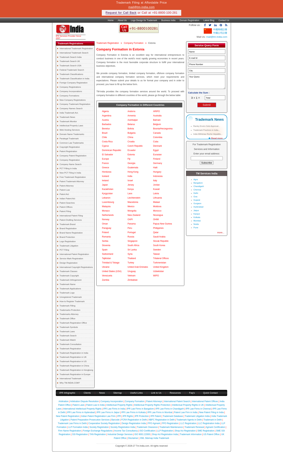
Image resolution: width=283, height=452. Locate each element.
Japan (105, 185)
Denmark (157, 146)
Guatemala (133, 167)
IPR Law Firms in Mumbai (159, 412)
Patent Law (65, 190)
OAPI (130, 219)
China (130, 137)
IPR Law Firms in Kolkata (133, 412)
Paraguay (106, 228)
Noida (196, 224)
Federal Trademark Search (72, 70)
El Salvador (107, 154)
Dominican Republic (111, 150)
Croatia (131, 141)
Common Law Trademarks (72, 143)
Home (111, 20)
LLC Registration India (209, 423)
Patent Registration (68, 151)
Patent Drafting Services (71, 220)
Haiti (155, 167)
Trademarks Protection (70, 310)
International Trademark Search (74, 53)
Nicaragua (158, 215)
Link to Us (156, 392)
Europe (105, 159)
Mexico (131, 206)
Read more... (216, 138)
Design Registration (68, 263)
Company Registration (70, 160)
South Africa (133, 245)
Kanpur (196, 214)
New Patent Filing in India (211, 412)
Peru (130, 228)
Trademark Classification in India (74, 78)
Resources (175, 392)
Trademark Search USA (70, 65)
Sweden (157, 249)
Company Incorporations (71, 91)
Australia (157, 115)
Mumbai (197, 221)
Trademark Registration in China (74, 366)
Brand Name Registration (71, 233)
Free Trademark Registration (73, 177)
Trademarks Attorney (69, 314)
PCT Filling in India (68, 168)
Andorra (131, 111)
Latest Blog (208, 20)
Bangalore (198, 183)
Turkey (131, 262)
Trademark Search (68, 336)
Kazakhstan (107, 189)
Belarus (131, 124)
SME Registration (205, 430)
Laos (130, 193)
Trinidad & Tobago (110, 262)
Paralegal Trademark (69, 138)
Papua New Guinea (162, 223)
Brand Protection (67, 237)
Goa (195, 196)
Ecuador (132, 150)
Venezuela (107, 275)
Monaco (106, 211)
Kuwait (156, 189)
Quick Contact (210, 392)
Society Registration (99, 427)
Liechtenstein (134, 198)
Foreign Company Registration (73, 83)
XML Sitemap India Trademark (154, 438)
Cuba (155, 141)
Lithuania (157, 198)
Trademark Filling (67, 306)
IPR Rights (128, 416)
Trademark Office (67, 318)
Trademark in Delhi (212, 419)
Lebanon (106, 198)
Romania (106, 236)
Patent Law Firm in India (185, 412)
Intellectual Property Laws (71, 125)
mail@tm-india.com (141, 7)
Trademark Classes (68, 271)
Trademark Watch (68, 340)
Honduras (106, 172)
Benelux (106, 128)
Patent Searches (67, 203)
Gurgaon (197, 203)
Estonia (131, 154)
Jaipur (196, 210)
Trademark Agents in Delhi (189, 419)
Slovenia (106, 245)
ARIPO (156, 111)
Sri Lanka (132, 249)
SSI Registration (80, 434)
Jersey (131, 185)
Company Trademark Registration (75, 104)
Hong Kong (133, 172)
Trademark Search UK (70, 61)
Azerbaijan (133, 120)
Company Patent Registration (73, 156)
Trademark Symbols (69, 327)
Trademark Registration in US (73, 361)
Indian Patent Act (67, 198)
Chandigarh (198, 186)
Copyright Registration (70, 147)
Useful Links (136, 392)
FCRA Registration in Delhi (134, 419)
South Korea (159, 245)
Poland (105, 232)
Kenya (131, 189)
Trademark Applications (70, 289)
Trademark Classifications (71, 74)
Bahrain (156, 120)
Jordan (156, 185)
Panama (132, 223)
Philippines (158, 228)
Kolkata (196, 217)
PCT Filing (64, 250)
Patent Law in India (95, 405)
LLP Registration (165, 430)
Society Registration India (122, 427)
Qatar (155, 232)
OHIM (156, 219)
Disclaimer (133, 438)
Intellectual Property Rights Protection (152, 405)
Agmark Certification (215, 427)
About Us (122, 20)
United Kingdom (160, 267)
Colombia (157, 137)
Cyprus (105, 146)
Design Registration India (134, 423)
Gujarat (196, 200)
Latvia (156, 193)
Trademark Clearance (147, 427)
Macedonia (133, 202)
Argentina (106, 115)
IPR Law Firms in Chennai (198, 409)
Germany (157, 163)
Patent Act (64, 194)
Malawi (156, 202)
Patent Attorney (67, 186)
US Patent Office (211, 434)
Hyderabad (198, 207)
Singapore (133, 241)
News (102, 392)
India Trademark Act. (69, 113)
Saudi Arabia (159, 236)
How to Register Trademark (72, 301)
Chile (104, 137)
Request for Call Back (121, 12)
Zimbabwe (133, 280)
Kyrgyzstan (107, 193)
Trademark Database (173, 416)
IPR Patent (156, 416)
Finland (156, 159)
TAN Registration (98, 434)
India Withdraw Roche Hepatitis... (207, 134)
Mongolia (132, 211)
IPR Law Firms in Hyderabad (81, 412)
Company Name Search (71, 164)
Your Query (206, 82)
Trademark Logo (67, 293)
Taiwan (156, 254)
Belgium (157, 124)
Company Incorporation (112, 401)
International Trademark (70, 378)
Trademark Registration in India (74, 353)
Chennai (197, 190)
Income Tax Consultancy (126, 430)
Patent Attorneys (154, 401)
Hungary (157, 172)
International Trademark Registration (76, 48)
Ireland (105, 180)
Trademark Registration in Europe (75, 374)
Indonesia (157, 176)
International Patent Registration (74, 254)
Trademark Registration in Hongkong (76, 370)
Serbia (105, 241)
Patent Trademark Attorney (72, 181)
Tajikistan (106, 258)
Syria (130, 254)
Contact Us (224, 20)
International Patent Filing (71, 216)
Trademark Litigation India (197, 416)
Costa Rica (107, 141)
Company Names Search (71, 108)
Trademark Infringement (70, 280)
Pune (195, 227)
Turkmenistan (159, 262)
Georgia (131, 163)
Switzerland (107, 254)
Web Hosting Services (70, 130)
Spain (105, 249)
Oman (105, 223)
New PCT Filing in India (70, 173)
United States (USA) (111, 271)
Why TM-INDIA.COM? (70, 383)
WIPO (156, 275)
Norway (105, 219)
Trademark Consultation (70, 344)
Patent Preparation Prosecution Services (90, 419)
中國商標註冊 (220, 29)
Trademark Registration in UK (73, 357)
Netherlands (108, 215)
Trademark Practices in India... (206, 130)
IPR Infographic (67, 392)
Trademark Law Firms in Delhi (72, 423)
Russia (131, 236)
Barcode (115, 419)
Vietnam (132, 275)
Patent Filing (65, 211)
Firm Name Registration (69, 430)
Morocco (157, 211)
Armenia (132, 115)
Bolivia (131, 128)
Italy (155, 180)
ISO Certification (147, 430)
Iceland (105, 176)
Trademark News (67, 117)
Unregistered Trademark (71, 297)
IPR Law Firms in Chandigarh (170, 409)
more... (220, 232)
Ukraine (105, 267)
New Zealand (134, 215)
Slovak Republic (161, 241)
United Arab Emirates (138, 267)
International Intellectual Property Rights (82, 409)
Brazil (104, 133)
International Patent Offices (205, 401)
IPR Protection (142, 416)
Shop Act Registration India (165, 434)
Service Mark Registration (71, 258)
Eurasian (157, 154)
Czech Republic (135, 146)
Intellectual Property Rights (119, 405)
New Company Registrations (73, 100)
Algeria (105, 111)
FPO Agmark (154, 423)
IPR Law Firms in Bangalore (140, 409)
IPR (119, 416)
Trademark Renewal (194, 427)
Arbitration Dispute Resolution (84, 401)
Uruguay (132, 271)
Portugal (132, 232)
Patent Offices (66, 207)
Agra (195, 179)
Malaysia (106, 206)
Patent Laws (78, 405)
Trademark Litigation (69, 246)
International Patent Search (177, 401)
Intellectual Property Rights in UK (188, 405)
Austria (105, 120)
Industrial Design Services (120, 434)
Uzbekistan (158, 271)
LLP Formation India (78, 427)
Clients (87, 392)
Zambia (105, 280)
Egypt (156, 150)
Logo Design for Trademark (144, 20)
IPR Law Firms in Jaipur (108, 412)
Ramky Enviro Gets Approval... (206, 126)
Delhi (195, 193)
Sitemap (117, 392)
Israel (130, 180)
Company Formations (69, 96)
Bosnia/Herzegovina (162, 128)
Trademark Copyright (69, 276)
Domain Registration (189, 20)
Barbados (106, 124)
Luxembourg (108, 202)
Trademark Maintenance (171, 427)
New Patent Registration (67, 416)
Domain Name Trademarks (72, 134)
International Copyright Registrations (76, 267)
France (105, 163)
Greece (105, 167)
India (130, 176)
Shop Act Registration (185, 430)
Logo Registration (68, 241)
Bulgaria (132, 133)
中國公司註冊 (220, 33)
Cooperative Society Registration (104, 423)
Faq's (192, 392)
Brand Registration (68, 228)
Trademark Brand (67, 224)
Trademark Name (67, 284)
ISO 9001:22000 (142, 434)
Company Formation (133, 43)
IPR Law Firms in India (114, 409)
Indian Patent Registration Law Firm (98, 416)
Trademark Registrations (70, 43)
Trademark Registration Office (73, 323)
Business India (168, 20)
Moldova (157, 206)
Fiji (129, 159)
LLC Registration (188, 423)
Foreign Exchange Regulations (97, 430)
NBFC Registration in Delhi (162, 419)
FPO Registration (170, 423)
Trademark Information (191, 434)
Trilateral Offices (161, 258)
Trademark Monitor (68, 121)
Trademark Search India (71, 57)
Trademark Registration (70, 349)
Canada (157, 133)
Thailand (132, 258)
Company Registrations (70, 87)
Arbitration (64, 401)
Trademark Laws (67, 331)
